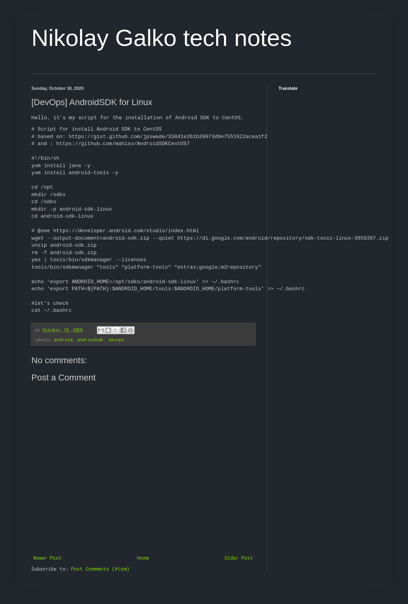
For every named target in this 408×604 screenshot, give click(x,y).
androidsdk (90, 339)
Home (143, 558)
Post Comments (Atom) (100, 569)
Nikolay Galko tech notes (161, 38)
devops (116, 339)
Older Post (238, 558)
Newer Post (47, 558)
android (63, 339)
